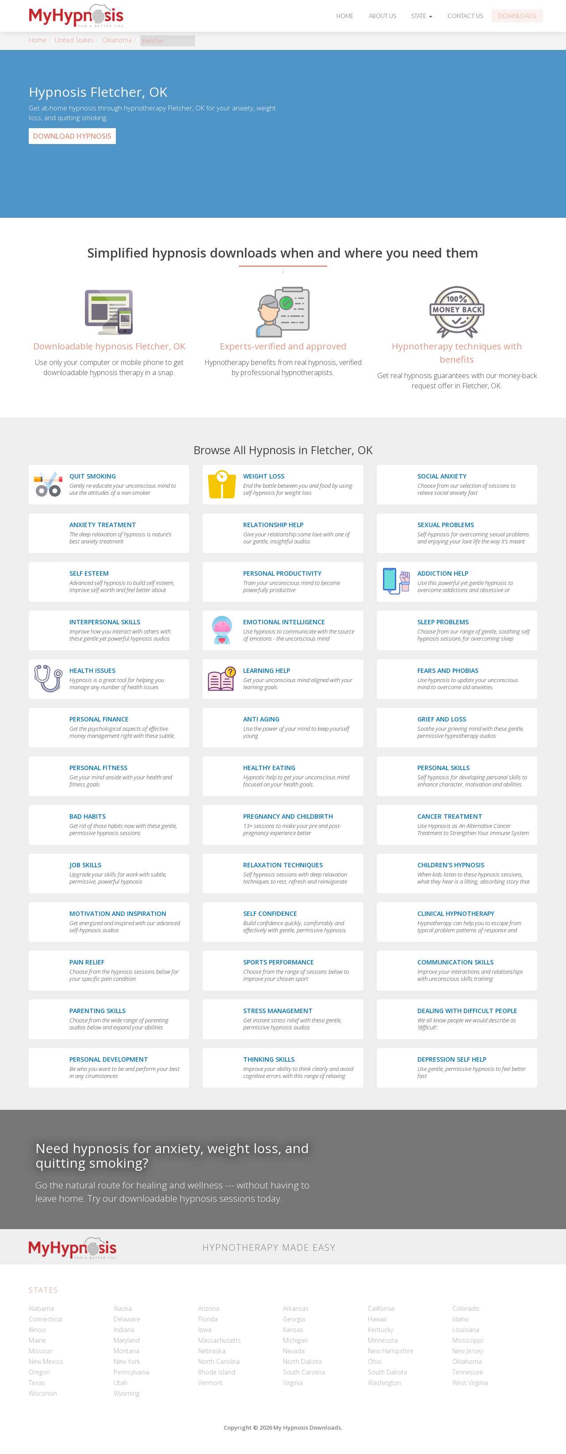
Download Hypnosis (72, 136)
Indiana (124, 1329)
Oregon (39, 1372)
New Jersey (467, 1351)
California (381, 1308)
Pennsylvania (131, 1372)
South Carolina (304, 1372)
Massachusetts (219, 1340)
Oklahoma (117, 40)
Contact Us (465, 15)
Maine (37, 1340)
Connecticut (46, 1319)
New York (127, 1361)
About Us (382, 15)
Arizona (208, 1308)
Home (345, 15)
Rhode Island (216, 1372)
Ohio (375, 1361)
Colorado (465, 1308)
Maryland (127, 1340)
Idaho (460, 1319)
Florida (208, 1319)
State (421, 15)
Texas (37, 1382)
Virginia (293, 1382)
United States (74, 40)
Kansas (293, 1329)
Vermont (210, 1382)
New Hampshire (390, 1351)
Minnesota (383, 1340)
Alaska (123, 1308)
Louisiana (465, 1329)
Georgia (294, 1319)
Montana (126, 1351)
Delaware (127, 1319)
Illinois (37, 1329)
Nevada (294, 1351)
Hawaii (377, 1319)
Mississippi (467, 1340)
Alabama (41, 1308)
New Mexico (46, 1361)
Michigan (295, 1340)
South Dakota (387, 1372)
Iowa (204, 1329)
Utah (120, 1382)
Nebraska (212, 1351)
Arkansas (296, 1308)
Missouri (41, 1351)
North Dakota (302, 1361)
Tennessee (467, 1372)
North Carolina (219, 1361)
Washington (384, 1382)
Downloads (517, 15)
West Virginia (470, 1382)
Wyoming (126, 1393)
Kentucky (380, 1329)
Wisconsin (43, 1393)
